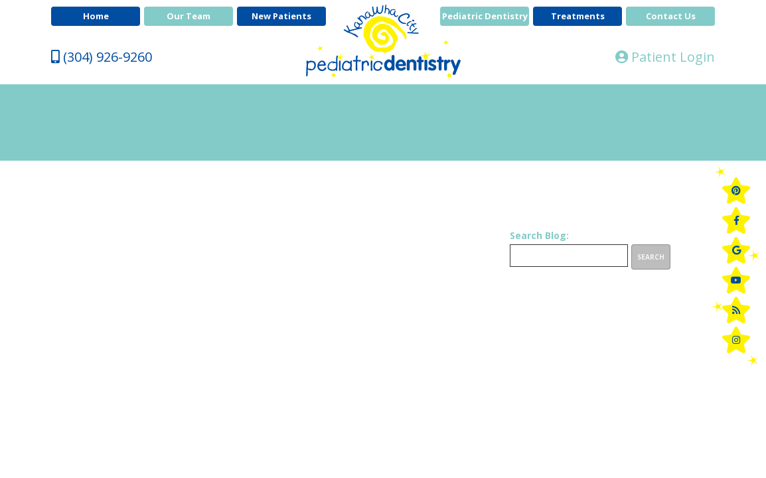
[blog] (736, 310)
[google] (736, 250)
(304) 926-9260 (101, 57)
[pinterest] (736, 190)
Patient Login (665, 57)
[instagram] (736, 340)
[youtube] (736, 280)
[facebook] (736, 220)
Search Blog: (539, 235)
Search (650, 257)
